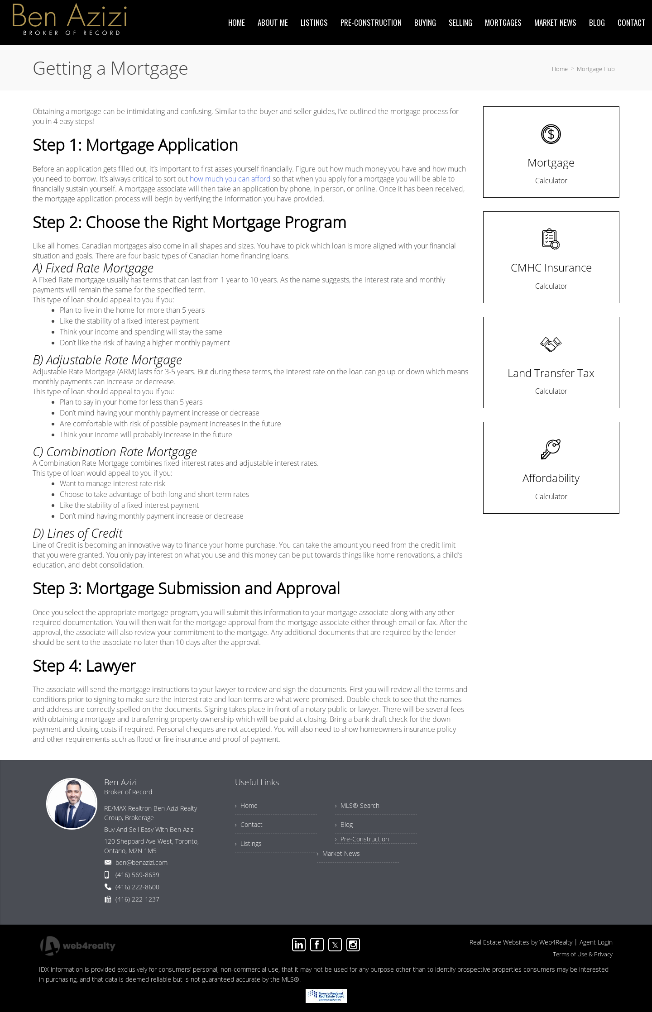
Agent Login (596, 942)
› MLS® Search (357, 805)
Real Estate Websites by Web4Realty (521, 942)
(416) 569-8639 (137, 874)
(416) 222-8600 (137, 887)
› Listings (248, 843)
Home (560, 69)
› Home (246, 805)
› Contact (249, 824)
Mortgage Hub (596, 69)
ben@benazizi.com (141, 862)
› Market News (338, 853)
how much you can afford (230, 179)
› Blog (344, 824)
